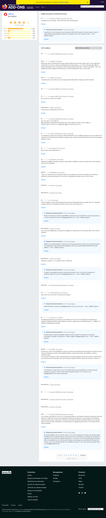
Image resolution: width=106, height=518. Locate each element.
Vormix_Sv (53, 317)
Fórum (29, 493)
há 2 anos (69, 18)
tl (50, 200)
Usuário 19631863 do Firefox (58, 392)
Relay (80, 481)
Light (51, 228)
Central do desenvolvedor (36, 484)
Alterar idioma (82, 509)
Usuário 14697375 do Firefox (58, 96)
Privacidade (5, 505)
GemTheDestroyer (55, 292)
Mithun (52, 107)
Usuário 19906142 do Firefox (58, 54)
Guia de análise (32, 500)
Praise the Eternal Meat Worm (58, 285)
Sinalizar (43, 24)
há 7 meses (60, 317)
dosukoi (52, 185)
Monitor (81, 484)
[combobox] (92, 6)
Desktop (56, 475)
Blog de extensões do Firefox (37, 478)
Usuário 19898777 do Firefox (58, 89)
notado (20, 509)
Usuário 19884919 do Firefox (58, 119)
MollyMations (54, 172)
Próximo (83, 455)
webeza (52, 61)
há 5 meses (58, 193)
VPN (80, 478)
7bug (51, 384)
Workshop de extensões (35, 481)
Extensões (30, 7)
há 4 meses (70, 119)
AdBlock (11, 14)
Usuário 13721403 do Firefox (58, 18)
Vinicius (52, 407)
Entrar (102, 2)
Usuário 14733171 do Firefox (58, 399)
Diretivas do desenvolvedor (36, 487)
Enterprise (56, 481)
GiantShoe (53, 159)
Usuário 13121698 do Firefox (58, 414)
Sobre (29, 475)
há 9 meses (70, 414)
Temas (37, 7)
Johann (52, 77)
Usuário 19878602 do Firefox (58, 133)
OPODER (52, 349)
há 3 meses (70, 54)
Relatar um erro (32, 497)
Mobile (55, 478)
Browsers (82, 475)
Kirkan (52, 258)
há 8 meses (57, 384)
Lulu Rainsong (54, 148)
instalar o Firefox (64, 2)
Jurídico (20, 505)
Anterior (59, 455)
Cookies (13, 505)
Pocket (81, 487)
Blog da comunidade (34, 490)
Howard (52, 193)
